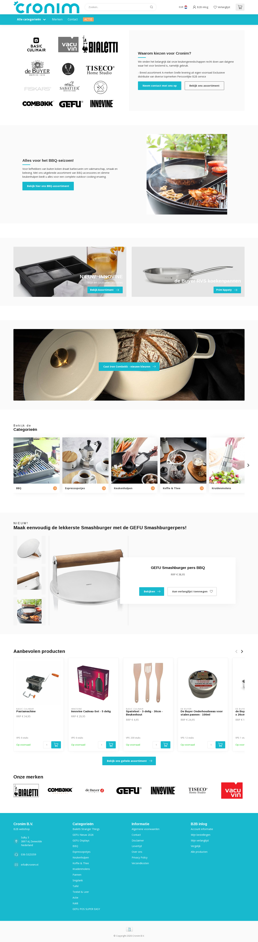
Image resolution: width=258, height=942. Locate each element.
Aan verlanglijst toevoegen (192, 591)
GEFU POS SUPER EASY (86, 909)
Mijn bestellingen (200, 834)
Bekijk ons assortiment (204, 85)
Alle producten (199, 851)
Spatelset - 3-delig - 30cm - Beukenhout (144, 713)
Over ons (137, 851)
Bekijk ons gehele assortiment (129, 761)
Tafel (75, 886)
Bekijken (152, 591)
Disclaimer (138, 840)
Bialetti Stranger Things (86, 829)
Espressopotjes (81, 851)
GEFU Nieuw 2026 (83, 834)
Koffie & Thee (81, 863)
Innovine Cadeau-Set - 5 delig (91, 711)
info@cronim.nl (29, 864)
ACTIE (88, 19)
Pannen (77, 874)
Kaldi (75, 903)
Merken (57, 19)
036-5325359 (28, 854)
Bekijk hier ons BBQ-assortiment (48, 186)
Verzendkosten (140, 863)
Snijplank (78, 880)
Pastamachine (26, 711)
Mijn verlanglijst (200, 840)
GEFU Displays (81, 840)
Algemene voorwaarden (145, 829)
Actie (75, 897)
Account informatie (202, 829)
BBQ (75, 846)
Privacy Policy (139, 857)
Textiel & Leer (81, 892)
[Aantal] (46, 744)
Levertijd (137, 846)
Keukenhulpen (81, 857)
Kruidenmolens (81, 869)
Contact (73, 19)
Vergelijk (195, 846)
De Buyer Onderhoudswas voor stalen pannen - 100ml (202, 713)
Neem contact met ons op (160, 85)
